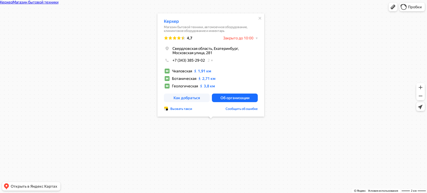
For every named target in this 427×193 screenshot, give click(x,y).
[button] (393, 7)
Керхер (171, 21)
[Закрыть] (260, 18)
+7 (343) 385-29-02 (184, 60)
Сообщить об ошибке (242, 109)
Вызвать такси (181, 109)
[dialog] (210, 65)
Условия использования (383, 190)
